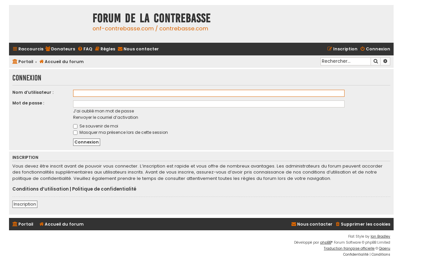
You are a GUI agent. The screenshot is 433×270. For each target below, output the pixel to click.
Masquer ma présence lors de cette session (120, 132)
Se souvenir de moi (95, 126)
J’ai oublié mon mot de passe (103, 110)
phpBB (325, 242)
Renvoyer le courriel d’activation (105, 117)
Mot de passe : (28, 103)
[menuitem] (60, 49)
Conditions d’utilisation (40, 189)
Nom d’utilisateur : (32, 92)
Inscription (25, 204)
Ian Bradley (380, 236)
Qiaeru (384, 248)
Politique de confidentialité (104, 189)
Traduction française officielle (349, 248)
